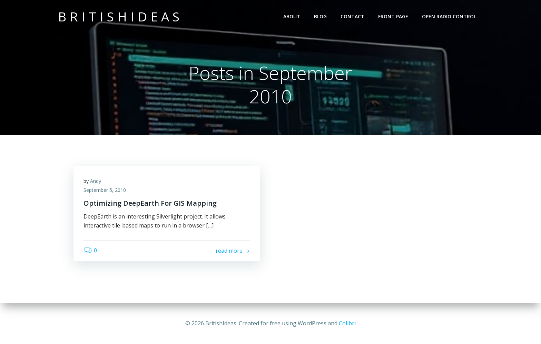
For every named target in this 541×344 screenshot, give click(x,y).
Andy (95, 181)
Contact (352, 16)
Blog (320, 16)
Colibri (347, 323)
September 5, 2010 (105, 190)
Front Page (393, 16)
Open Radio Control (449, 16)
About (291, 16)
